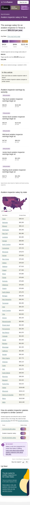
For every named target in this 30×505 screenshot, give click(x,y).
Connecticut (5, 248)
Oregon (4, 270)
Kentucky (5, 281)
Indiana (4, 262)
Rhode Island (6, 325)
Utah (3, 369)
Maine (4, 398)
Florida (4, 277)
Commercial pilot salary (9, 429)
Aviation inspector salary (9, 433)
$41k (4, 45)
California (5, 351)
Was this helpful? (16, 462)
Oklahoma (5, 284)
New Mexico (5, 332)
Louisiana (5, 237)
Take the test (23, 2)
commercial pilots (5, 420)
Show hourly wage (13, 36)
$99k (15, 45)
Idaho (3, 402)
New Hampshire (6, 299)
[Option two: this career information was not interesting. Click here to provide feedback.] (27, 462)
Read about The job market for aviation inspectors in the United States (9, 488)
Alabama (4, 266)
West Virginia (6, 358)
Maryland (5, 380)
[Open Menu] (9, 2)
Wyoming (5, 376)
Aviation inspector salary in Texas (14, 17)
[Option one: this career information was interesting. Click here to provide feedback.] (23, 462)
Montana (4, 343)
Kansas (4, 255)
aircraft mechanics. (23, 420)
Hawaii (4, 340)
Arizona (4, 317)
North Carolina (6, 244)
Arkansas (5, 361)
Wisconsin (5, 391)
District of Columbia (7, 395)
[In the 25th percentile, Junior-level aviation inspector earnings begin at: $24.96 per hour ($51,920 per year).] (15, 155)
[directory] (15, 76)
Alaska (4, 387)
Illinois (4, 273)
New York (5, 233)
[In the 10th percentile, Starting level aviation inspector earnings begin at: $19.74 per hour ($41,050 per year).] (15, 173)
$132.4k (24, 45)
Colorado (4, 336)
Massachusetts (6, 321)
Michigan (4, 296)
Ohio (3, 314)
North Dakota (6, 292)
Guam (4, 365)
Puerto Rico (5, 384)
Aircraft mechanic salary (9, 437)
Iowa (3, 306)
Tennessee (5, 303)
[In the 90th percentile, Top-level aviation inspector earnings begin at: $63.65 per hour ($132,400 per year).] (15, 102)
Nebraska (5, 222)
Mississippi (5, 347)
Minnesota (5, 251)
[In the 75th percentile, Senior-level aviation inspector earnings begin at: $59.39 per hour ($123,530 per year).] (15, 120)
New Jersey (5, 259)
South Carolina (6, 310)
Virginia (4, 288)
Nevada (4, 354)
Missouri (4, 226)
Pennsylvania (6, 328)
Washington (5, 229)
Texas (4, 218)
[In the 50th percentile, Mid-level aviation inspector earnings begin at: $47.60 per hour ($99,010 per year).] (15, 137)
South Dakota (6, 372)
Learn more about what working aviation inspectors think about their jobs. (15, 452)
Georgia (4, 240)
